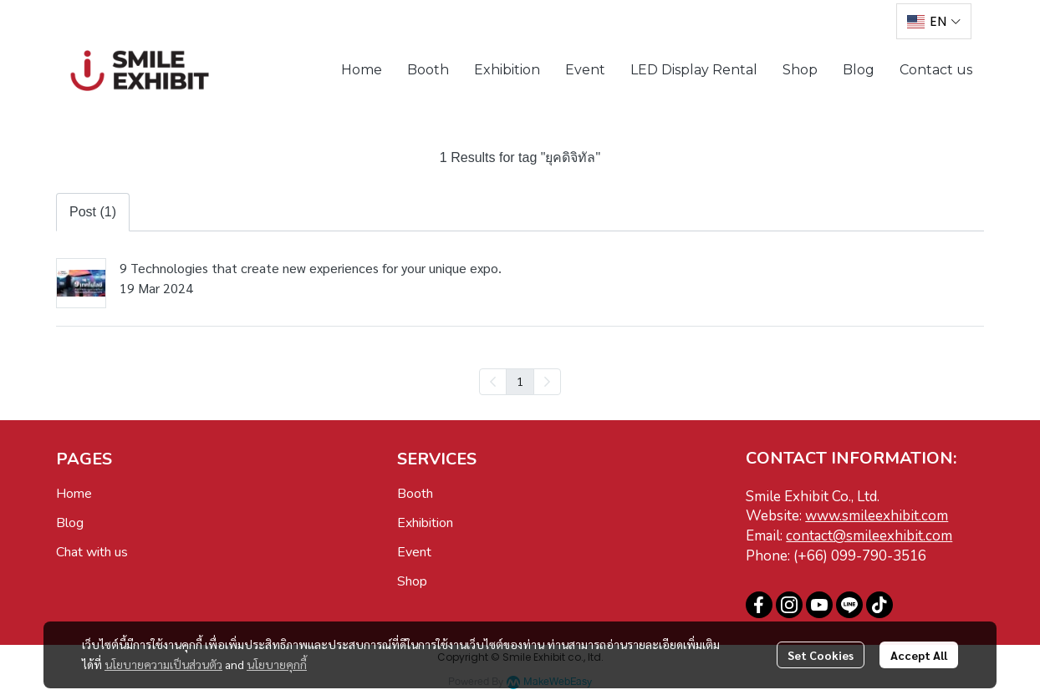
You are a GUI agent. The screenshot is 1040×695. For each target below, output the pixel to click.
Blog (70, 523)
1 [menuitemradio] (520, 380)
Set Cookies (821, 654)
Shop (412, 581)
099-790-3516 (878, 556)
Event (414, 552)
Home (74, 493)
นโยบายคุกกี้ (277, 664)
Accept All (918, 654)
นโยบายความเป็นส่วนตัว (163, 664)
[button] (933, 21)
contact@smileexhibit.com (869, 535)
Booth (415, 493)
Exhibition (425, 523)
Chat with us (92, 552)
